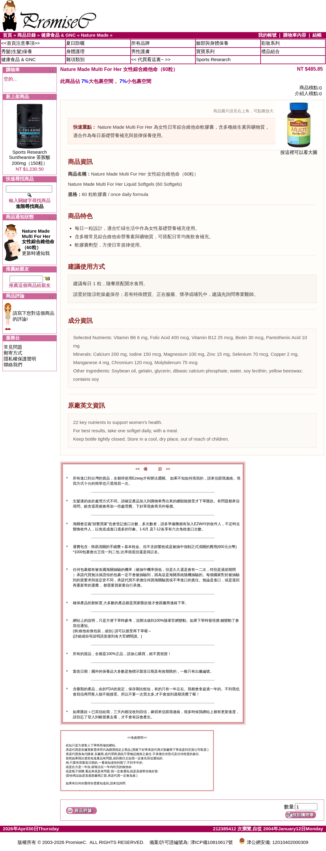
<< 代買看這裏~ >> (150, 59)
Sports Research (213, 59)
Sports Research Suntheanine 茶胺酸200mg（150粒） (29, 157)
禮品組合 (270, 51)
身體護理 (75, 51)
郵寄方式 (13, 352)
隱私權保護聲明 (20, 358)
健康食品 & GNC (58, 35)
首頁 (7, 35)
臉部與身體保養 (212, 43)
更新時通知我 (38, 242)
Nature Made (95, 35)
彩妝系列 (270, 43)
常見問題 (13, 347)
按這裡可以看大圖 (299, 150)
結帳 (317, 35)
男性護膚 (140, 51)
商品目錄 (26, 35)
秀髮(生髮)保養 (16, 51)
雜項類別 (75, 59)
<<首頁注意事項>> (20, 43)
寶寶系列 (205, 51)
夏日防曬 (75, 43)
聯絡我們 (13, 364)
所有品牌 (140, 43)
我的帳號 (267, 35)
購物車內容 (294, 35)
